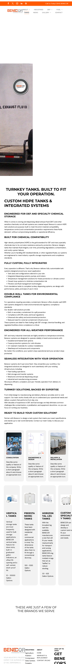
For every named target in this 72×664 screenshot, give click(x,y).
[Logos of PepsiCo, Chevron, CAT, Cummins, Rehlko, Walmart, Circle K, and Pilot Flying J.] (36, 626)
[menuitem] (26, 9)
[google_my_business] (25, 3)
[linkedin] (21, 3)
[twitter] (12, 3)
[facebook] (8, 3)
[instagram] (17, 3)
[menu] (67, 32)
